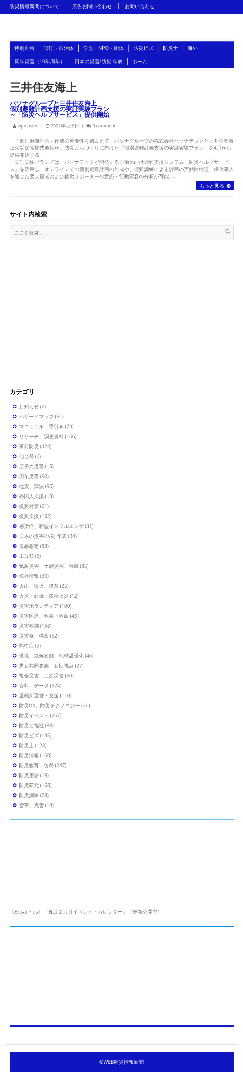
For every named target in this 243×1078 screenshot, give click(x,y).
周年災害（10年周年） (40, 61)
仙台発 (26, 456)
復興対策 (29, 506)
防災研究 (29, 785)
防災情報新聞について (34, 6)
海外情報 (29, 575)
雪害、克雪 (31, 805)
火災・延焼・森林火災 (44, 595)
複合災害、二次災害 (41, 675)
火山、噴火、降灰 (39, 585)
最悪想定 (29, 546)
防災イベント (34, 715)
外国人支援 (31, 496)
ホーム (139, 61)
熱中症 (26, 645)
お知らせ (29, 406)
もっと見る (211, 185)
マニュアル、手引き (41, 426)
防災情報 (29, 755)
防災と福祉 (31, 725)
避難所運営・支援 (39, 695)
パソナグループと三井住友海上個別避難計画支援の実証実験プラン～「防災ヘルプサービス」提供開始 (59, 109)
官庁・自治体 (59, 48)
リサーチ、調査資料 (41, 436)
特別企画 (24, 48)
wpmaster (28, 126)
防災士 (170, 48)
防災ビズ (143, 48)
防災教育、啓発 (36, 765)
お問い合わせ (140, 6)
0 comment (103, 126)
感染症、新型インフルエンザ (51, 526)
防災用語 (29, 775)
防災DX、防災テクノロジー (49, 705)
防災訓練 (29, 795)
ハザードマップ (36, 416)
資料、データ (34, 685)
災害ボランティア (39, 605)
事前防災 (29, 446)
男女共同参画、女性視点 (46, 665)
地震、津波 (31, 486)
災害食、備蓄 (34, 635)
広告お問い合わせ (92, 6)
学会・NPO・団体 (103, 48)
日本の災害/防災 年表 (99, 61)
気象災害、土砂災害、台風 (49, 566)
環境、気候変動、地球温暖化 (51, 655)
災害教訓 (29, 625)
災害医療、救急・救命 (44, 615)
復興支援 (29, 516)
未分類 (26, 556)
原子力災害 (31, 466)
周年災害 (29, 476)
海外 (193, 48)
